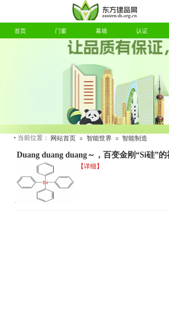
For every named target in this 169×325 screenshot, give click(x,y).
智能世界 (99, 138)
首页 (20, 31)
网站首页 (63, 138)
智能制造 (134, 138)
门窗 (61, 31)
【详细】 (90, 166)
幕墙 (101, 31)
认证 (142, 31)
